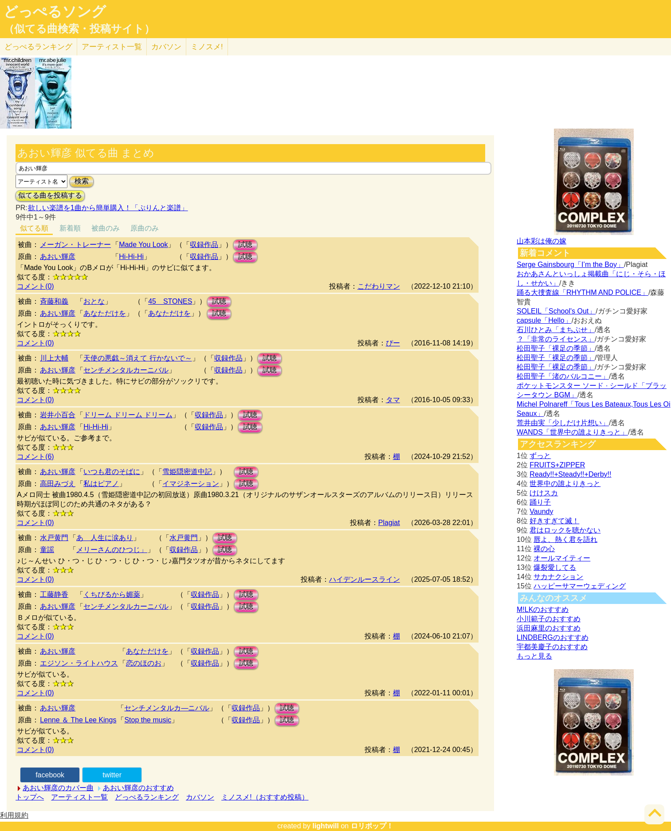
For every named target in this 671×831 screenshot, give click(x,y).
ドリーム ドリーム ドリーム (128, 415)
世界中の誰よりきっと (565, 483)
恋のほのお (143, 663)
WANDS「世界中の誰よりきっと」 (572, 432)
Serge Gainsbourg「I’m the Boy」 (570, 264)
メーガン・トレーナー (75, 244)
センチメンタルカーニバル (126, 370)
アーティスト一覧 (79, 797)
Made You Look (143, 244)
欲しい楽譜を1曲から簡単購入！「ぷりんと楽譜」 (107, 208)
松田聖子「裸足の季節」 (556, 348)
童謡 (47, 549)
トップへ (30, 797)
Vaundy (541, 511)
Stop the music (147, 720)
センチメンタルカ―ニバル (166, 708)
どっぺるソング (55, 12)
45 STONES (170, 301)
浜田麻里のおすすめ (549, 628)
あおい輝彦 (57, 256)
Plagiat (389, 522)
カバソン (166, 47)
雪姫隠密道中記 (187, 471)
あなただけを (104, 313)
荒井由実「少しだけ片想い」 (563, 423)
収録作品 (204, 244)
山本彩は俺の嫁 (541, 241)
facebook (49, 775)
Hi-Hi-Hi (131, 256)
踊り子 (540, 502)
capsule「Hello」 (544, 320)
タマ (393, 400)
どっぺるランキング (147, 797)
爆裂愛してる (555, 567)
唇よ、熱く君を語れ (565, 539)
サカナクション (558, 576)
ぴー (393, 343)
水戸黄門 (54, 537)
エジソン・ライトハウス (79, 663)
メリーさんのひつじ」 (111, 549)
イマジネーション (190, 483)
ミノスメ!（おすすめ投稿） (264, 797)
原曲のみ (144, 228)
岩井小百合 (57, 415)
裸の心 (544, 549)
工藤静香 (54, 594)
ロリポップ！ (372, 826)
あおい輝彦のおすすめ (138, 788)
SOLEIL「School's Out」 (556, 311)
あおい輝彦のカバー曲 (58, 788)
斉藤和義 (54, 301)
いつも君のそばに (111, 471)
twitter (112, 775)
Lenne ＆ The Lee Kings (78, 720)
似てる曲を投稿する (50, 195)
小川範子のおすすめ (549, 619)
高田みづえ (57, 483)
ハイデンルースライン (364, 579)
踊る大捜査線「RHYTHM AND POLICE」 (582, 292)
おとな (94, 301)
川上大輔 (54, 358)
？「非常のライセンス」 (556, 339)
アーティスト (112, 47)
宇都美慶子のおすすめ (552, 647)
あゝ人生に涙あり (104, 537)
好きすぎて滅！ (554, 521)
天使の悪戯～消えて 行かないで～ (137, 358)
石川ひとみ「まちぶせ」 (556, 329)
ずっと (540, 455)
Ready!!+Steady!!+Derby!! (570, 474)
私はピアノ (101, 483)
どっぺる (38, 47)
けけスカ (544, 493)
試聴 (245, 244)
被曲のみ (105, 228)
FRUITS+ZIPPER (557, 465)
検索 (82, 181)
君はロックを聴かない (565, 530)
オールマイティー (562, 558)
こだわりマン (378, 286)
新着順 (70, 228)
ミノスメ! (207, 47)
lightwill (325, 826)
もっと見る (534, 656)
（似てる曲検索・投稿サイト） (79, 29)
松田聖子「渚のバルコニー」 (563, 376)
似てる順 (34, 228)
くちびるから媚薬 (111, 594)
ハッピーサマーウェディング (580, 586)
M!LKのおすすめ (543, 609)
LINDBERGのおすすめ (553, 637)
